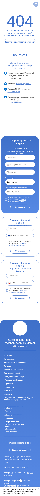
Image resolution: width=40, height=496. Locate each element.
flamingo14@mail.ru (23, 84)
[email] (20, 172)
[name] (20, 157)
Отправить (20, 207)
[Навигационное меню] (36, 4)
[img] (20, 328)
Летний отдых (10, 178)
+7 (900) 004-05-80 (15, 102)
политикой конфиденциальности (17, 200)
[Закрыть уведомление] (38, 489)
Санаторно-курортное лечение (16, 188)
